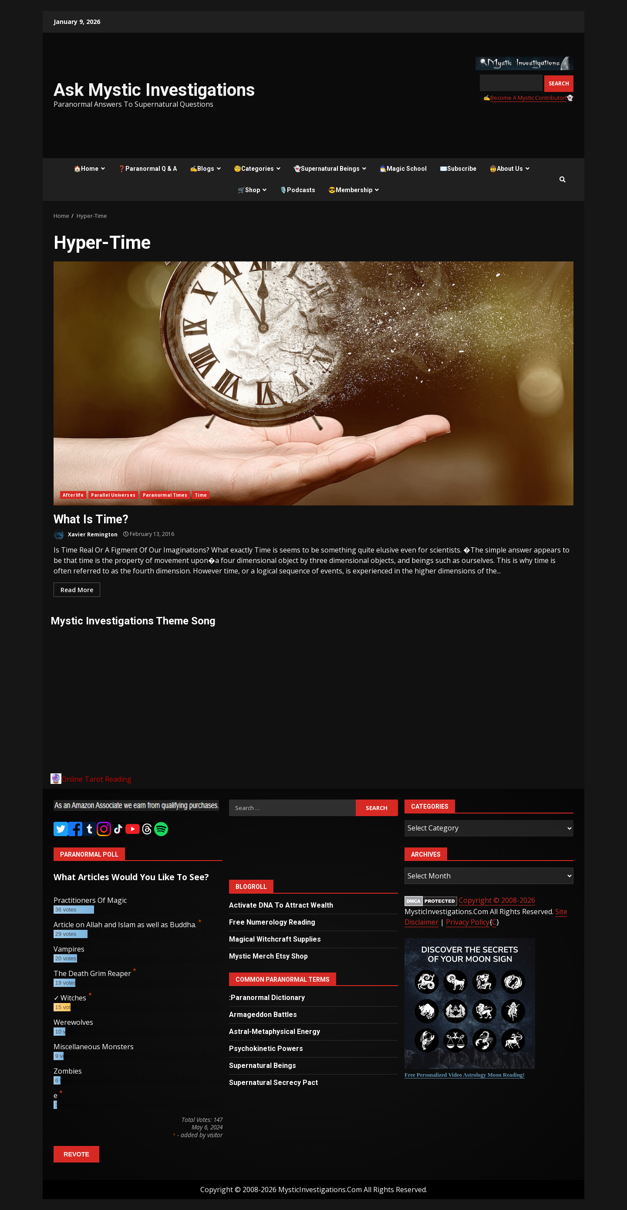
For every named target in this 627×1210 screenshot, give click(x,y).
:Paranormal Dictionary (267, 997)
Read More (77, 590)
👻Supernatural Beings (326, 168)
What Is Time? (313, 383)
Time (200, 495)
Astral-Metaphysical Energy (274, 1031)
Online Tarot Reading (96, 779)
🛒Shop (249, 189)
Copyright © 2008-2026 (497, 900)
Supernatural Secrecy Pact (273, 1082)
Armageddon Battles (263, 1014)
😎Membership (350, 189)
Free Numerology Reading (272, 922)
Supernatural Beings (262, 1065)
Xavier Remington (86, 534)
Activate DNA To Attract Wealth (281, 905)
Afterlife (73, 495)
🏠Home (86, 168)
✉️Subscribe (458, 168)
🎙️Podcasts (297, 189)
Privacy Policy (467, 922)
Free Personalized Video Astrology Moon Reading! (465, 1075)
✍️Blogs (202, 168)
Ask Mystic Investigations (154, 90)
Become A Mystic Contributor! (528, 98)
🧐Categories (254, 168)
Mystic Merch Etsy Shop (268, 956)
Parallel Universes (113, 495)
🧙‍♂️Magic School (403, 168)
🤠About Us (506, 168)
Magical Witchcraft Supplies (275, 939)
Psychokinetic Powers (266, 1048)
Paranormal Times (165, 495)
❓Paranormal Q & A (147, 168)
